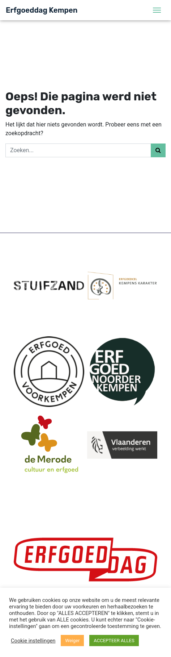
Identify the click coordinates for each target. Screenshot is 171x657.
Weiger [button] (72, 640)
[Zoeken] (78, 150)
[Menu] (157, 10)
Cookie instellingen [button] (33, 640)
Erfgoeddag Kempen (41, 10)
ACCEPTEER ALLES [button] (114, 640)
